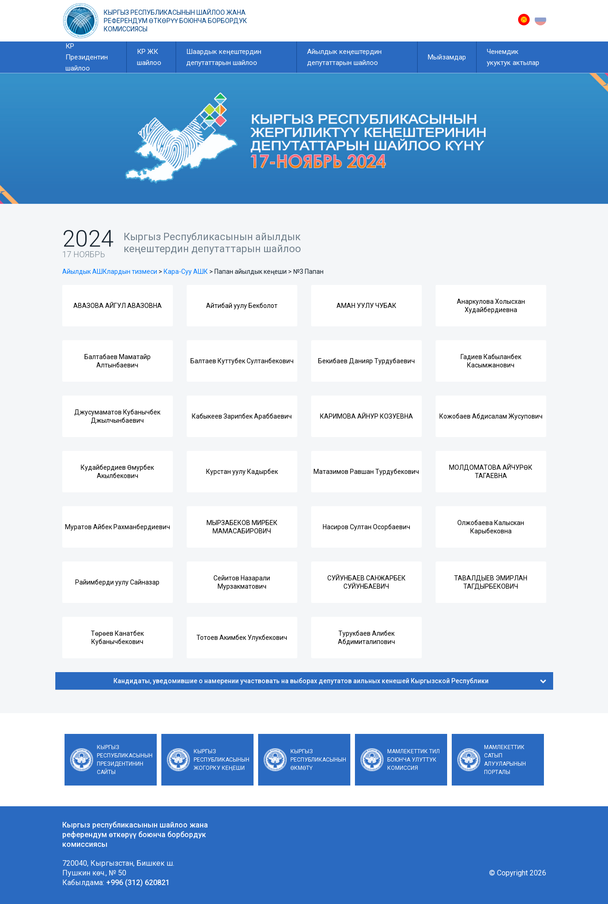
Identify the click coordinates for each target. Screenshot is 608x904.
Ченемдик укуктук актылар (513, 57)
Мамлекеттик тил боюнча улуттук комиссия (413, 759)
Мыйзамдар (447, 57)
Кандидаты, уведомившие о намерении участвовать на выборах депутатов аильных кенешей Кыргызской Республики (329, 681)
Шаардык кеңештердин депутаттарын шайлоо (223, 57)
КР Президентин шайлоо (86, 57)
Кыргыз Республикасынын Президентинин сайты (125, 759)
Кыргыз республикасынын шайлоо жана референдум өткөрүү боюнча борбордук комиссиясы (175, 21)
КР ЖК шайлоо (149, 57)
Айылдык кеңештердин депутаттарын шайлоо (344, 57)
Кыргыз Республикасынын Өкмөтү (318, 759)
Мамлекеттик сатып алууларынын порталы (505, 759)
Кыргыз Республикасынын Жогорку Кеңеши (221, 759)
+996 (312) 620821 (138, 882)
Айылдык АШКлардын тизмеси (109, 271)
